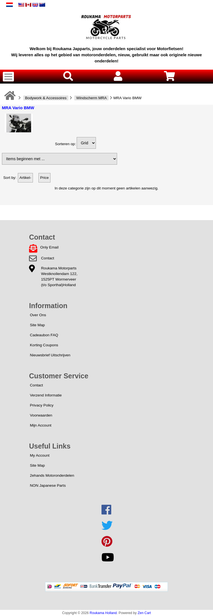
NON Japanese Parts (48, 485)
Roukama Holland (103, 613)
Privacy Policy (42, 405)
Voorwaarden (41, 415)
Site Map (37, 325)
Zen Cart (144, 613)
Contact (47, 258)
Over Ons (38, 315)
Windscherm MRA (91, 98)
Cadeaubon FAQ (44, 335)
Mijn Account (40, 425)
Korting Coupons (44, 345)
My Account (39, 455)
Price (44, 178)
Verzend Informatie (46, 395)
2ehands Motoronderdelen (52, 475)
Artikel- (25, 178)
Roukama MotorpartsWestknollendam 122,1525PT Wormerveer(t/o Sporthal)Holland (59, 276)
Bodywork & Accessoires (46, 98)
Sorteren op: (65, 144)
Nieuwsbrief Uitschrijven (50, 355)
